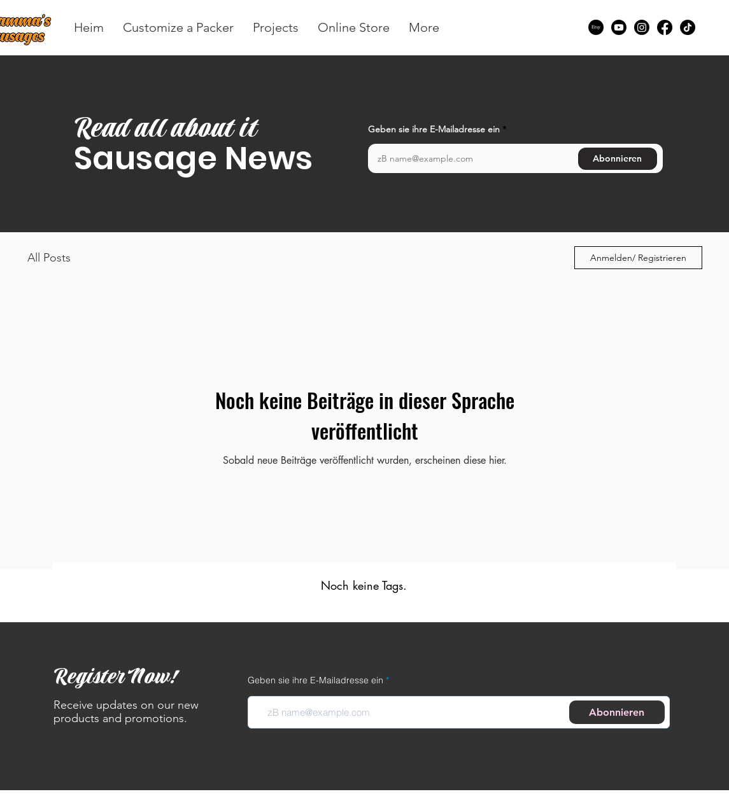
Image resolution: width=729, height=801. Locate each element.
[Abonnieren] (617, 159)
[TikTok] (687, 27)
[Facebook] (664, 27)
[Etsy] (596, 27)
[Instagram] (641, 27)
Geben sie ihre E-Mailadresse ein (434, 129)
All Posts (49, 258)
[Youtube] (618, 27)
